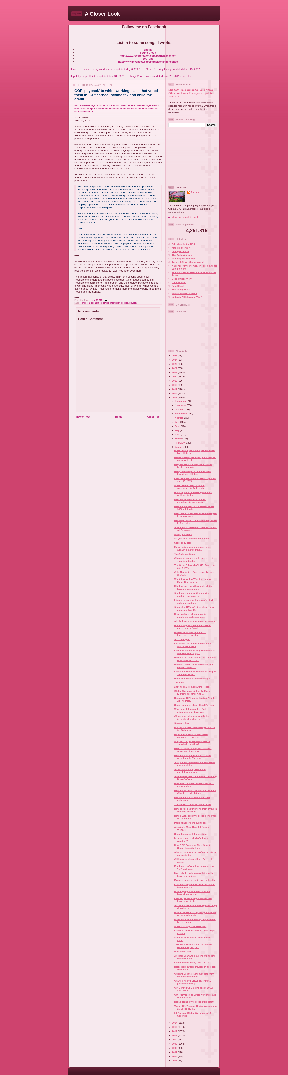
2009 (175, 1043)
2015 (175, 397)
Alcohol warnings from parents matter (195, 621)
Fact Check (178, 286)
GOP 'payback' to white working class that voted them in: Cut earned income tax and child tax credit (116, 95)
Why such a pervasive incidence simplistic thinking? (192, 742)
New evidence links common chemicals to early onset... (190, 500)
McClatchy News (181, 289)
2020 (175, 376)
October (179, 409)
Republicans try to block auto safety (194, 1001)
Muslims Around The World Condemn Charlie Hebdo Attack (195, 791)
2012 (175, 1031)
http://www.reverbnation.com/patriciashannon (148, 55)
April (178, 434)
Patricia (195, 192)
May (177, 430)
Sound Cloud (148, 52)
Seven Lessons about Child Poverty (194, 705)
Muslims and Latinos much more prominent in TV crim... (192, 756)
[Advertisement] (193, 156)
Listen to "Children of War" (187, 297)
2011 (175, 1035)
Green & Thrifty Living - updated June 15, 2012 (173, 69)
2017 (175, 389)
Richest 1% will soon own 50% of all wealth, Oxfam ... (194, 666)
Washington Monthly (183, 258)
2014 (175, 1022)
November (181, 405)
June (178, 426)
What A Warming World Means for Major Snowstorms (193, 580)
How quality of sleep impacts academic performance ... (190, 615)
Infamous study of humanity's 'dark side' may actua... (193, 601)
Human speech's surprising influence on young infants (195, 913)
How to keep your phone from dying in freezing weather (195, 810)
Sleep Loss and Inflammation (190, 834)
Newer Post (83, 416)
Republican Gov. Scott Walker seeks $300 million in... (194, 507)
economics (96, 303)
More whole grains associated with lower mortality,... (193, 874)
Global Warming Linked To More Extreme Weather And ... (192, 692)
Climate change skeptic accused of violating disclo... (193, 559)
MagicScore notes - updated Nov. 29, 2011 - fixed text (161, 76)
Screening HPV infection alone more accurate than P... (194, 608)
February (180, 442)
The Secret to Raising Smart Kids (192, 804)
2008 (175, 1048)
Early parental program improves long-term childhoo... (192, 472)
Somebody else (182, 542)
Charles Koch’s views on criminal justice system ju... (192, 982)
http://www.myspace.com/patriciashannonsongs (148, 61)
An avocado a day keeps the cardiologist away (190, 770)
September (181, 413)
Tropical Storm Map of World (188, 262)
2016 (175, 393)
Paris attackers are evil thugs (190, 822)
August (179, 417)
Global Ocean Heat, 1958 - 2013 (191, 962)
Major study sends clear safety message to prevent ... (191, 735)
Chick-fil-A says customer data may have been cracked (194, 975)
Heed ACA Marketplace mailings (192, 678)
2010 (175, 1039)
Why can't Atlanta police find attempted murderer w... (190, 710)
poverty (133, 303)
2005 (175, 1060)
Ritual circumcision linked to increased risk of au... (190, 633)
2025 (175, 355)
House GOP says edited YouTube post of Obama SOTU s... (195, 659)
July (177, 422)
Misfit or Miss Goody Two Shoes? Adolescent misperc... (192, 749)
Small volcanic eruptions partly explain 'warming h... (191, 594)
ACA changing (182, 639)
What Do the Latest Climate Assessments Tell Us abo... (190, 486)
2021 (175, 372)
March (178, 438)
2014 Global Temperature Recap (192, 686)
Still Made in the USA (183, 244)
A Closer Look (102, 14)
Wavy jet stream (183, 534)
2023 (175, 364)
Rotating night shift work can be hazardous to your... (192, 892)
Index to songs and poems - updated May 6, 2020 (111, 69)
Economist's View (182, 278)
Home (73, 69)
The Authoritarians (182, 255)
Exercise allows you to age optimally (194, 880)
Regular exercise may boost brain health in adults (193, 465)
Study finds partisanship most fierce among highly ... (194, 763)
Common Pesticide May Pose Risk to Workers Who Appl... (194, 652)
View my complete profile (186, 217)
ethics (106, 303)
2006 (175, 1056)
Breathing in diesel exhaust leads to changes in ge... (194, 784)
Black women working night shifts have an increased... (193, 587)
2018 (175, 385)
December (181, 401)
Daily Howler (179, 282)
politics (124, 303)
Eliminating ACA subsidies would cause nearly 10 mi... (192, 626)
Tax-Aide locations (184, 554)
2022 (175, 368)
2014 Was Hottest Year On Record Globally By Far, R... (193, 946)
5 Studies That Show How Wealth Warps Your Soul (192, 645)
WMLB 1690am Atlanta (184, 293)
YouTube (148, 58)
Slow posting (181, 723)
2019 (175, 380)
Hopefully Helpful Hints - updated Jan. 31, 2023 (97, 76)
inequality (115, 303)
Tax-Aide (179, 682)
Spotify (148, 49)
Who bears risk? (183, 951)
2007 (175, 1052)
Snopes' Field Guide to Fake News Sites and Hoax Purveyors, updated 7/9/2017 (191, 93)
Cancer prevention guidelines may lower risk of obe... (193, 899)
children (86, 303)
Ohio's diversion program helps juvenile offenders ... (191, 717)
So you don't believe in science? (192, 538)
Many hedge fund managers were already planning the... (192, 548)
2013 (175, 1027)
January (179, 447)
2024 (175, 359)
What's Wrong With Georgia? (190, 926)
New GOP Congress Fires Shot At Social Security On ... (192, 846)
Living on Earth (180, 251)
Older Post (153, 416)
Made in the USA (181, 247)
